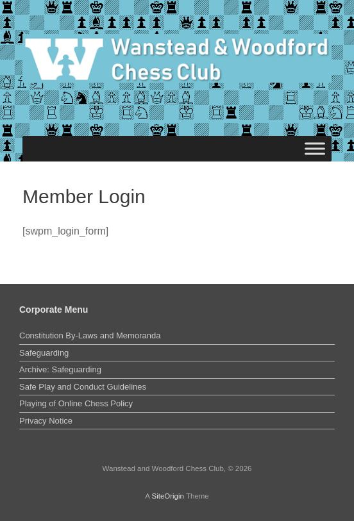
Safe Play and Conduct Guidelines (82, 387)
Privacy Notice (45, 421)
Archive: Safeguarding (60, 369)
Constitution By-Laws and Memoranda (89, 335)
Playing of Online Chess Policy (76, 403)
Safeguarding (44, 353)
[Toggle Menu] (315, 149)
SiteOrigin (167, 496)
